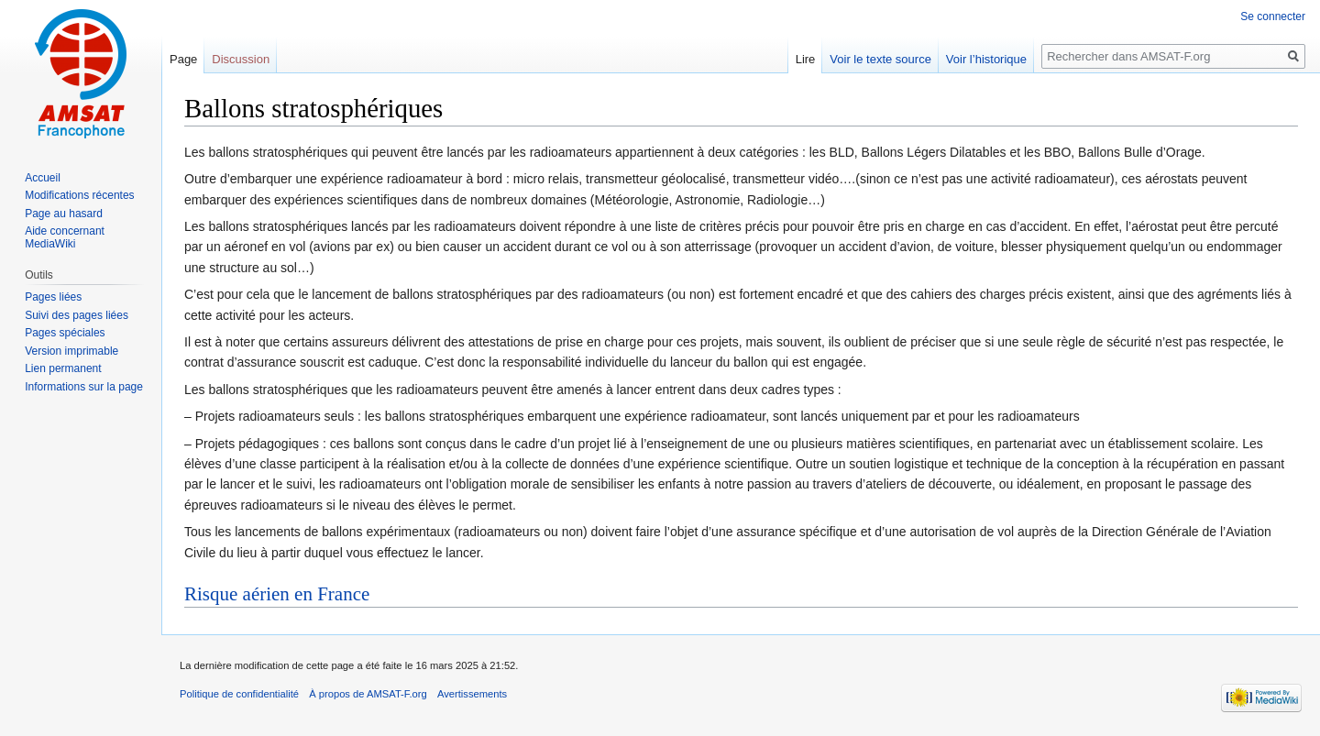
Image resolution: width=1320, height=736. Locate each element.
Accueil (42, 177)
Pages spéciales (64, 332)
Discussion (241, 59)
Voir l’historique (986, 59)
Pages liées (53, 297)
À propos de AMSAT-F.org (368, 693)
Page (183, 59)
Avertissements (472, 693)
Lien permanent (63, 368)
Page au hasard (64, 213)
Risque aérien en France (276, 594)
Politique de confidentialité (239, 693)
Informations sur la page (84, 386)
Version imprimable (71, 351)
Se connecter (1272, 16)
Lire (806, 59)
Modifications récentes (79, 195)
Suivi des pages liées (76, 315)
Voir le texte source (880, 59)
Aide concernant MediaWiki (64, 237)
